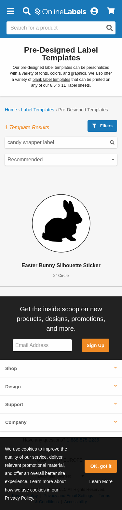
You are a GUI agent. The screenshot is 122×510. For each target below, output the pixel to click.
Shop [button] (11, 368)
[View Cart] (110, 11)
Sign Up (95, 345)
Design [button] (13, 386)
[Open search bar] (26, 11)
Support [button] (14, 404)
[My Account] (94, 11)
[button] (10, 11)
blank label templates (51, 79)
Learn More (101, 481)
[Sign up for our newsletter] (42, 345)
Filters (102, 125)
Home (11, 109)
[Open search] (109, 28)
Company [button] (16, 422)
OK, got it (101, 466)
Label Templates (37, 109)
